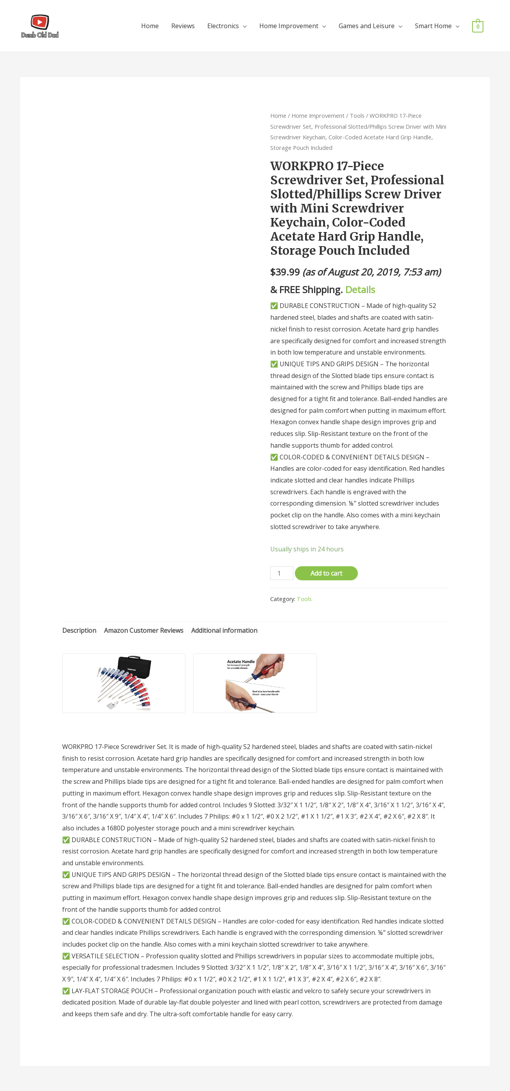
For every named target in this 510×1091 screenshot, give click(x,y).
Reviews (183, 26)
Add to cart (326, 573)
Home (150, 26)
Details (360, 289)
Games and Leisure (367, 26)
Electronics (223, 26)
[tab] (79, 631)
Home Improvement (288, 26)
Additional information (224, 630)
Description (79, 630)
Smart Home (433, 26)
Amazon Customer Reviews (143, 630)
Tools (357, 115)
